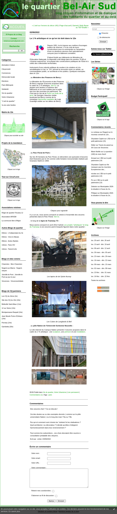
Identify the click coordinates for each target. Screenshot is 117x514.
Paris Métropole (7, 85)
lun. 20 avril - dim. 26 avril (100, 240)
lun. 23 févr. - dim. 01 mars (101, 272)
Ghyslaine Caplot (97, 139)
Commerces (6, 73)
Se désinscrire (103, 37)
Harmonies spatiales (46, 99)
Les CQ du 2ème (8, 296)
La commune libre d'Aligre (11, 221)
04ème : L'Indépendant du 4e (12, 233)
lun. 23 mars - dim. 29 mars (101, 256)
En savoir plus (14, 511)
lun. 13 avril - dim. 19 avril (100, 244)
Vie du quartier (7, 93)
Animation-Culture (8, 65)
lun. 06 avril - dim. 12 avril (100, 248)
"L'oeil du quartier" (8, 101)
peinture (67, 332)
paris (50, 395)
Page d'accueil (65, 25)
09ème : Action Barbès (10, 241)
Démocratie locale (8, 77)
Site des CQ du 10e (9, 300)
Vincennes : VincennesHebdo (12, 281)
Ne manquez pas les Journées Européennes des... (101, 167)
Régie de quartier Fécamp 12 (12, 213)
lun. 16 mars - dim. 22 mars (101, 260)
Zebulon (94, 186)
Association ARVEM (9, 217)
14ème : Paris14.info (9, 249)
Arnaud (93, 158)
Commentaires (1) (36, 395)
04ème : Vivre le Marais (10, 237)
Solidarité (5, 89)
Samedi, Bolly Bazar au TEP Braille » (81, 26)
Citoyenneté (6, 69)
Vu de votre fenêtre (9, 105)
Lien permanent (73, 392)
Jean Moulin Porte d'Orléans (12, 316)
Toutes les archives (98, 280)
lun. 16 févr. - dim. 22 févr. (100, 276)
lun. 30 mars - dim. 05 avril (101, 252)
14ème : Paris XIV (8, 245)
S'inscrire (103, 33)
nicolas (93, 173)
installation (81, 332)
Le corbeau (95, 132)
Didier (93, 145)
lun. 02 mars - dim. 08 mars (101, 268)
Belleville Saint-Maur (9, 304)
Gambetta (5, 327)
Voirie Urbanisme (8, 97)
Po (92, 180)
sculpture (56, 332)
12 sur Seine (6, 308)
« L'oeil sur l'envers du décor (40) (45, 25)
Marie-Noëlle (96, 151)
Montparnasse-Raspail (10, 312)
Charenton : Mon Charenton (12, 264)
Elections (5, 81)
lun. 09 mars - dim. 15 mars (101, 264)
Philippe (94, 193)
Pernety (4, 323)
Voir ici (53, 85)
